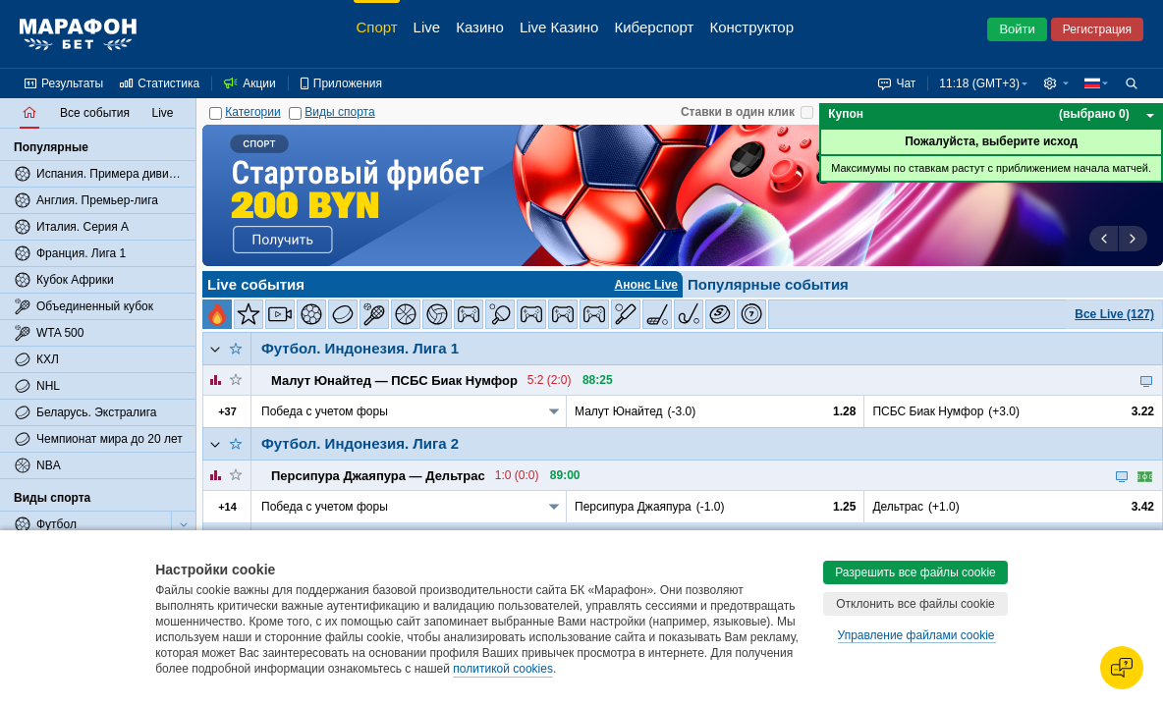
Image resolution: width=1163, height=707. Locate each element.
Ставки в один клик (738, 112)
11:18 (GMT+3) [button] (979, 83)
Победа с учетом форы (324, 411)
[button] (1056, 83)
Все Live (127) (1114, 314)
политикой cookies (503, 669)
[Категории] (215, 113)
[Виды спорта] (295, 113)
